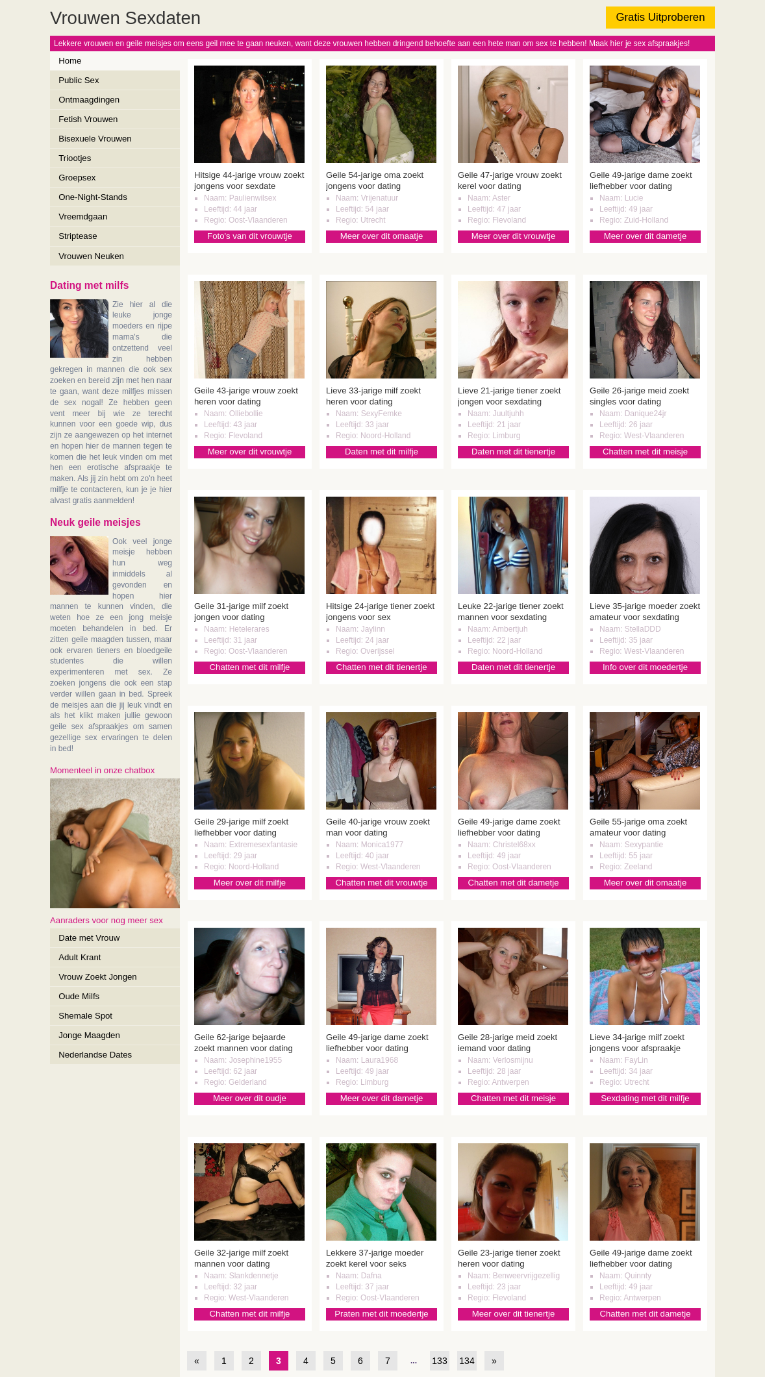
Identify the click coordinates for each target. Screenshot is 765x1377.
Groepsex (76, 177)
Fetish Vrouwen (88, 119)
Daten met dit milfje (381, 451)
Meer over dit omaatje (381, 236)
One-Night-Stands (92, 197)
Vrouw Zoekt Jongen (97, 977)
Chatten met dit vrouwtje (381, 882)
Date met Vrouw (88, 938)
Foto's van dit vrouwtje (249, 236)
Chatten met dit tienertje (381, 667)
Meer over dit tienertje (513, 1314)
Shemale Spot (85, 1016)
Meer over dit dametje (645, 236)
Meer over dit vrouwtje (513, 236)
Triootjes (74, 158)
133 (439, 1361)
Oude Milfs (78, 996)
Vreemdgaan (82, 216)
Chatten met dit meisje (645, 451)
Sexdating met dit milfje (645, 1098)
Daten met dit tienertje (513, 451)
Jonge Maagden (89, 1035)
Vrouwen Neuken (91, 256)
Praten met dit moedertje (381, 1314)
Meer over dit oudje (249, 1098)
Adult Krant (79, 957)
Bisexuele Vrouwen (94, 138)
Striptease (77, 236)
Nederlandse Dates (95, 1055)
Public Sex (78, 80)
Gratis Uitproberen (660, 17)
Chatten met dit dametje (513, 882)
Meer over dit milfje (250, 882)
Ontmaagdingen (88, 100)
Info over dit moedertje (645, 667)
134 (466, 1361)
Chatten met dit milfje (250, 667)
